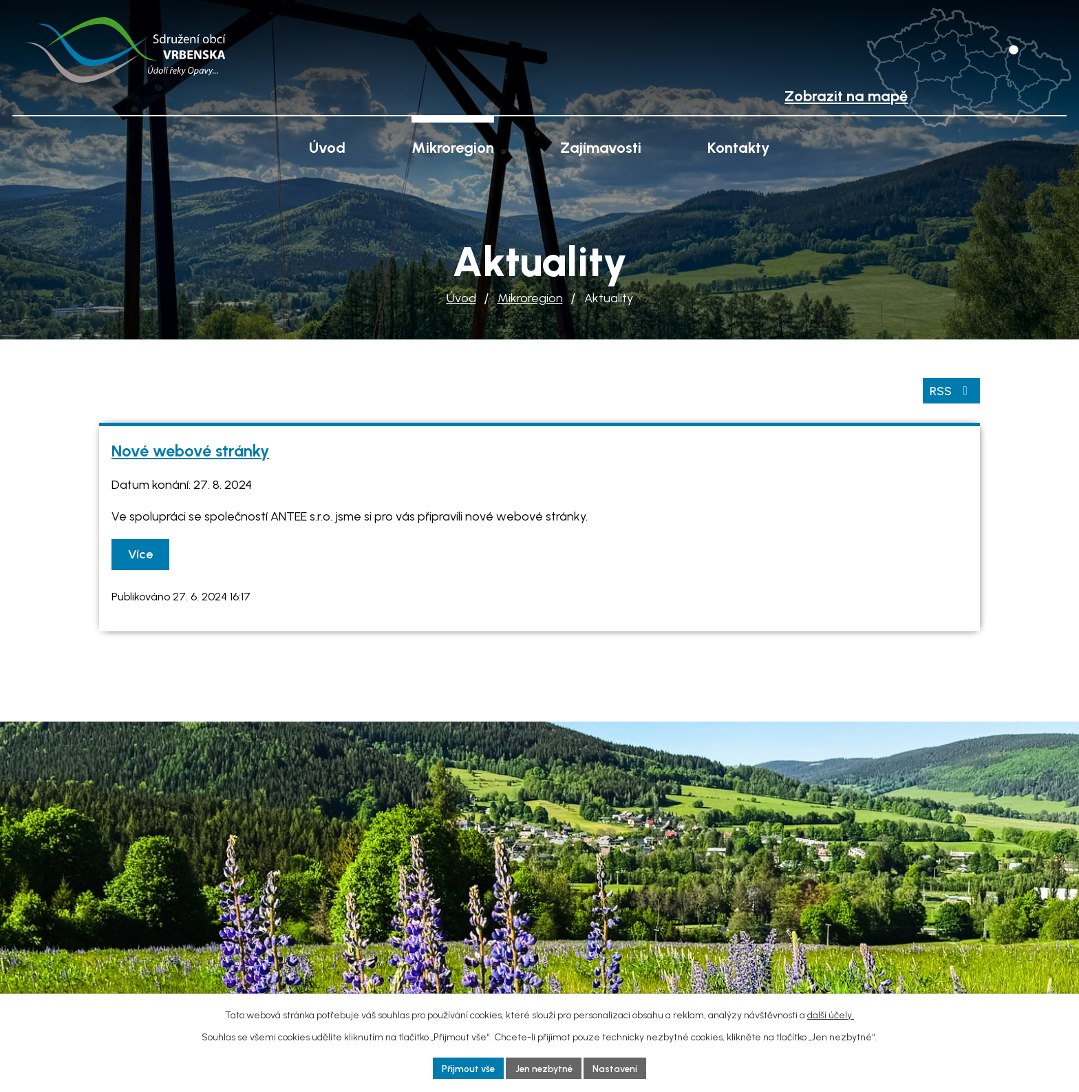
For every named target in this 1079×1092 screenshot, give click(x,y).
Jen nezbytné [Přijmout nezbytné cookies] (544, 1067)
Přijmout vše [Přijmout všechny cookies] (465, 1067)
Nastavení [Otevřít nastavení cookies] (618, 1067)
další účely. (830, 1014)
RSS (951, 389)
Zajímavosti (600, 147)
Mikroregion (530, 298)
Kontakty (738, 147)
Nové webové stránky (190, 449)
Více (142, 553)
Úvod (461, 298)
